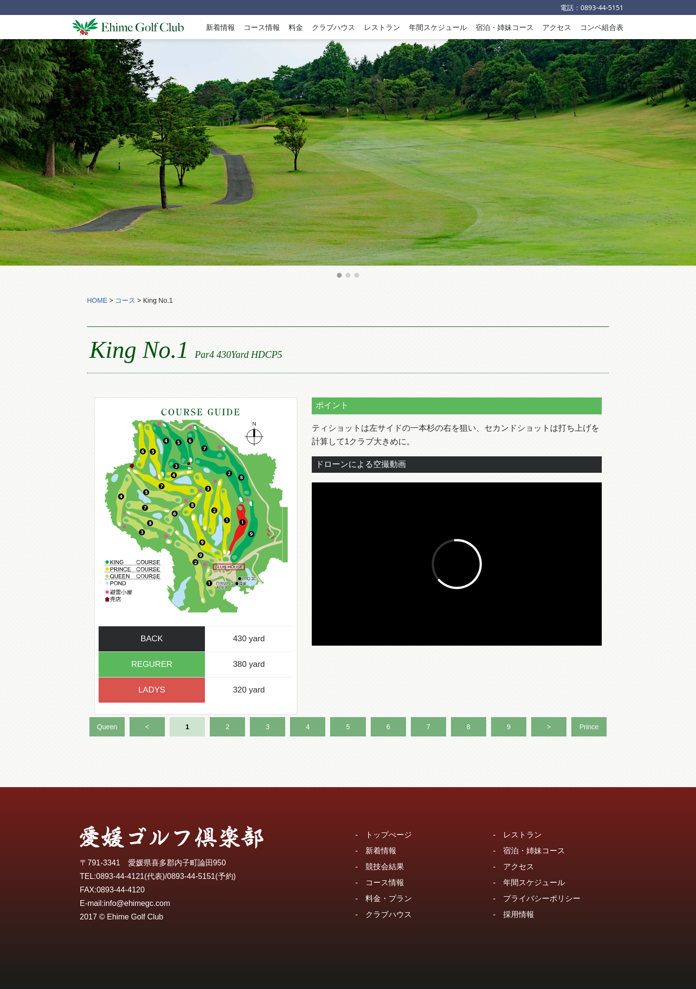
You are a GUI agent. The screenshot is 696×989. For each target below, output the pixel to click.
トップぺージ (388, 835)
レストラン (382, 27)
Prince (589, 727)
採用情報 (518, 914)
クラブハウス (333, 27)
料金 (296, 27)
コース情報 (262, 27)
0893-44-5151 (602, 7)
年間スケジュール (438, 27)
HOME (97, 300)
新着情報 (220, 27)
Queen (107, 727)
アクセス (556, 27)
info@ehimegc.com (137, 903)
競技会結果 (384, 866)
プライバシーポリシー (541, 898)
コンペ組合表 (602, 27)
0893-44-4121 (120, 876)
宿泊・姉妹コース (505, 27)
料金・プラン (388, 898)
